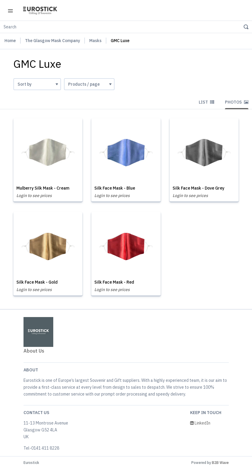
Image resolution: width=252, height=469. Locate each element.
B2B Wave (220, 462)
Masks (95, 40)
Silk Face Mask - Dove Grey (198, 188)
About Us (34, 351)
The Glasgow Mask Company (52, 40)
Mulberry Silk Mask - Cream (42, 188)
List (206, 102)
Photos (236, 102)
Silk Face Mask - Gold (37, 282)
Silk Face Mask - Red (114, 282)
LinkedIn (200, 423)
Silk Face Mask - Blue (114, 188)
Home (10, 40)
